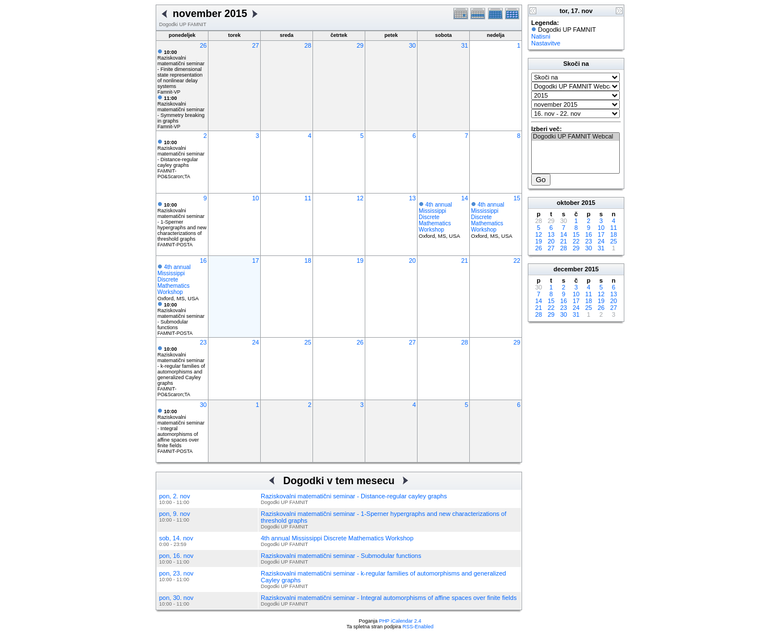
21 (464, 260)
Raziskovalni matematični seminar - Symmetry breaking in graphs (181, 109)
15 (517, 198)
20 (412, 260)
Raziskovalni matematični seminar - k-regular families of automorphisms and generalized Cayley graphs (181, 366)
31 (464, 45)
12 (360, 198)
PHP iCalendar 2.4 (400, 621)
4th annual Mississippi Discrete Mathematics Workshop (435, 217)
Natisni (540, 36)
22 (517, 260)
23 (203, 342)
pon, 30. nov (176, 597)
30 (412, 45)
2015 (588, 202)
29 (360, 45)
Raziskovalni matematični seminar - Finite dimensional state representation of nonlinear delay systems (181, 69)
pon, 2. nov (174, 496)
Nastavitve (545, 43)
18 (308, 260)
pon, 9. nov (174, 513)
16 (203, 260)
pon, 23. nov (176, 573)
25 (308, 342)
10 (255, 198)
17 (255, 260)
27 (255, 45)
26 (203, 45)
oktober (568, 202)
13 (412, 198)
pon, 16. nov (176, 555)
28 (308, 45)
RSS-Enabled (418, 626)
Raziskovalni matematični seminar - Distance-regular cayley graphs (181, 154)
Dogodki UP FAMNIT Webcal (575, 137)
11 (308, 198)
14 (464, 198)
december (568, 269)
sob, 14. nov (176, 538)
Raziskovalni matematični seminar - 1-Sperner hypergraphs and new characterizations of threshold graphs (182, 222)
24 (255, 342)
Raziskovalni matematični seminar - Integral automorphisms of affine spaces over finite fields (388, 597)
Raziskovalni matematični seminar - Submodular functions (181, 316)
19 (360, 260)
